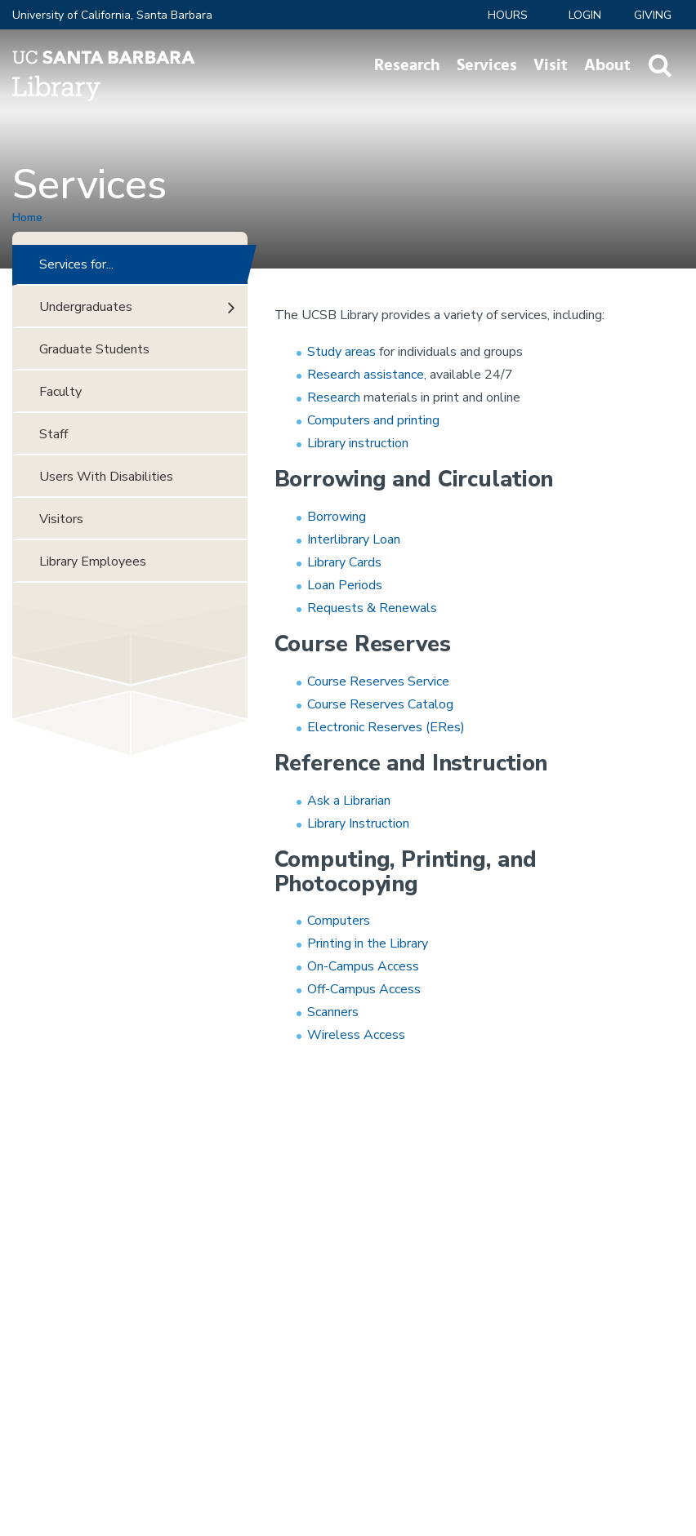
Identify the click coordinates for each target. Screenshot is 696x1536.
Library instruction (357, 443)
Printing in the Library (367, 943)
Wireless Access (356, 1035)
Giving (652, 15)
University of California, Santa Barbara (112, 15)
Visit (550, 65)
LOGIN (585, 15)
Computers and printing (373, 420)
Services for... (76, 264)
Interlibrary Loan (353, 539)
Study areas (341, 352)
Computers (340, 921)
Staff (53, 434)
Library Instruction (358, 823)
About (607, 65)
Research (407, 65)
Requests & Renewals (372, 608)
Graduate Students (94, 349)
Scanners (333, 1012)
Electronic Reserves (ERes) (386, 727)
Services (487, 65)
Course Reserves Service (378, 681)
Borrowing (336, 517)
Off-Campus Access (364, 989)
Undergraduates (85, 307)
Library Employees (92, 561)
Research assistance (365, 375)
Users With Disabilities (106, 477)
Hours (508, 15)
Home (27, 217)
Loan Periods (344, 585)
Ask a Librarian (348, 801)
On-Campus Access (363, 966)
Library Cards (344, 562)
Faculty (60, 392)
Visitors (61, 519)
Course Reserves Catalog (380, 704)
